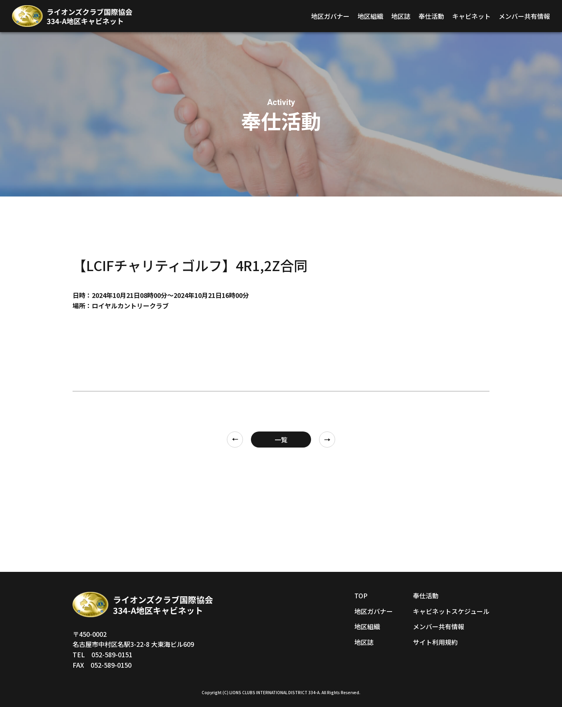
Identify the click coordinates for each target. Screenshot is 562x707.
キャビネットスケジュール (451, 611)
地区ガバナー (330, 16)
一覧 (281, 439)
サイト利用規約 (435, 642)
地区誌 (400, 16)
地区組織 (370, 16)
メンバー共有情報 (524, 16)
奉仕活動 (431, 16)
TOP (361, 595)
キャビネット (471, 16)
